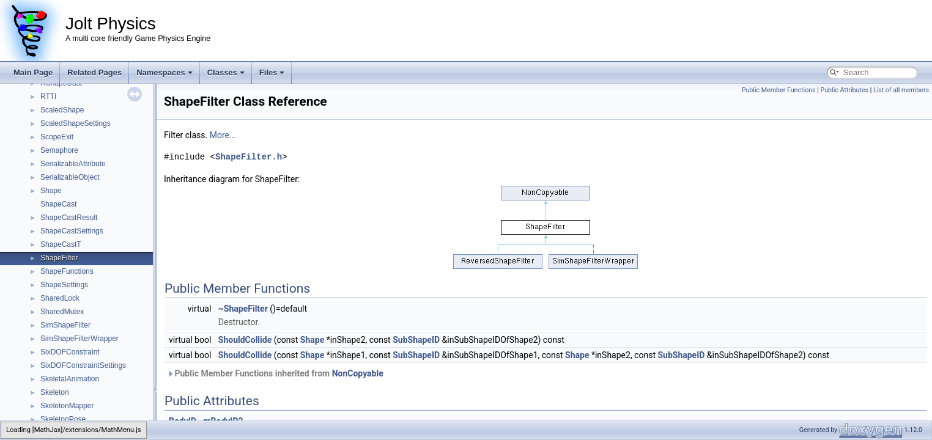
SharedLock (60, 298)
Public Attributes (844, 90)
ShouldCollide (245, 340)
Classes (226, 72)
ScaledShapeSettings (75, 123)
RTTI (48, 96)
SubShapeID (416, 340)
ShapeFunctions (67, 271)
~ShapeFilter (243, 309)
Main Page (33, 72)
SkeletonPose (63, 419)
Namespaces (164, 72)
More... (223, 135)
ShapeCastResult (68, 217)
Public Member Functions (779, 90)
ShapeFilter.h (248, 157)
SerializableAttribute (73, 164)
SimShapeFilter (65, 325)
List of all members (901, 90)
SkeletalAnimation (69, 379)
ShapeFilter (59, 258)
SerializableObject (70, 177)
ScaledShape (62, 110)
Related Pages (94, 72)
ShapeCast (58, 204)
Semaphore (59, 150)
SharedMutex (62, 311)
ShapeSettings (64, 284)
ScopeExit (56, 137)
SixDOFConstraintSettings (83, 365)
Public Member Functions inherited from (275, 373)
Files (272, 72)
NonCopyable (357, 373)
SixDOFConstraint (70, 352)
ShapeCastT (60, 244)
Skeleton (54, 392)
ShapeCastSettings (71, 231)
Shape (51, 190)
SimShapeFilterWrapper (79, 338)
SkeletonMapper (67, 406)
